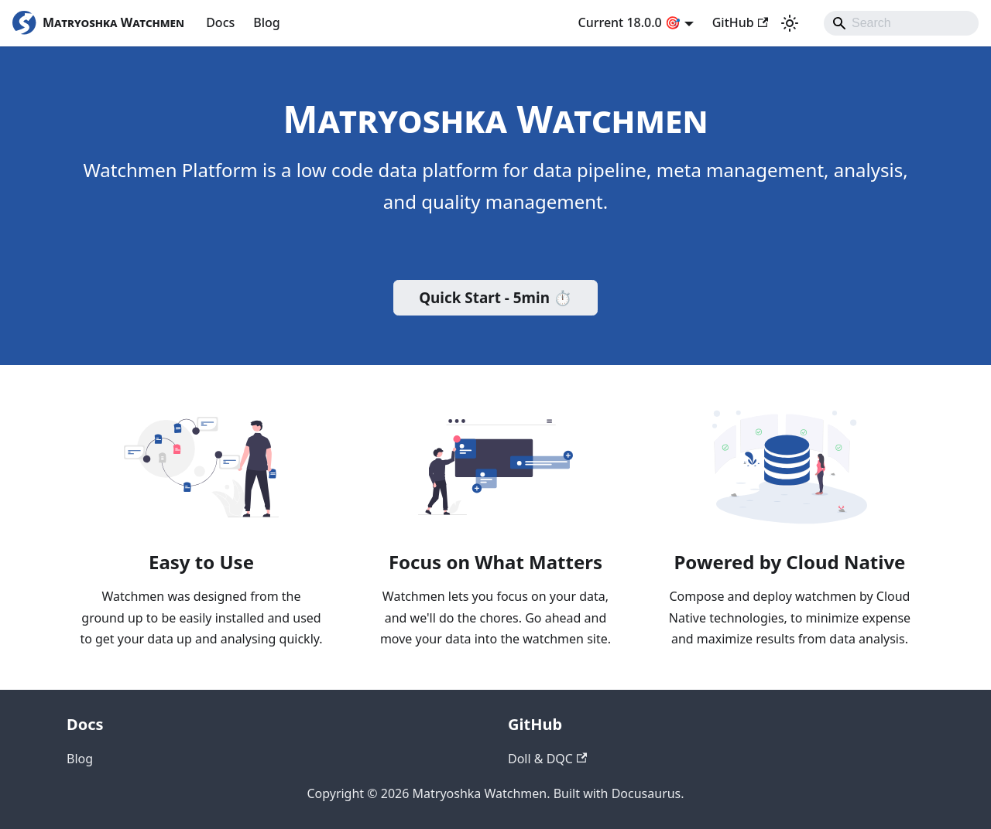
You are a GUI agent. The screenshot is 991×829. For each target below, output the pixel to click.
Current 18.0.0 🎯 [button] (629, 22)
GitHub (740, 22)
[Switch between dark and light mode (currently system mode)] (789, 23)
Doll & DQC (547, 758)
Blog (266, 22)
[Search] (901, 23)
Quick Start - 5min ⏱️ (495, 298)
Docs (220, 22)
